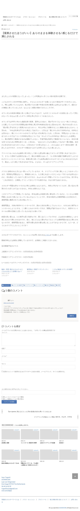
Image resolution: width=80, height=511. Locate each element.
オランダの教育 (17, 285)
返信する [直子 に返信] (72, 315)
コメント (4, 332)
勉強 (53, 285)
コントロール (39, 285)
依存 (47, 285)
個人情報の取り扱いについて (58, 17)
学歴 (59, 285)
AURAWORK (62, 508)
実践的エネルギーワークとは (12, 17)
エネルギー (7, 285)
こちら (47, 235)
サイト (4, 364)
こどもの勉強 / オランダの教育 (62, 269)
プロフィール (42, 17)
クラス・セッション (29, 17)
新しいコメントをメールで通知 (13, 397)
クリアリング (28, 285)
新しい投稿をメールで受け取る (13, 399)
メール (4, 356)
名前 (3, 348)
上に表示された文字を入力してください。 (15, 389)
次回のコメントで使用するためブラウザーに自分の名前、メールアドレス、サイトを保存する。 (34, 371)
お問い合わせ (7, 20)
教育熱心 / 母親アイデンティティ (38, 269)
